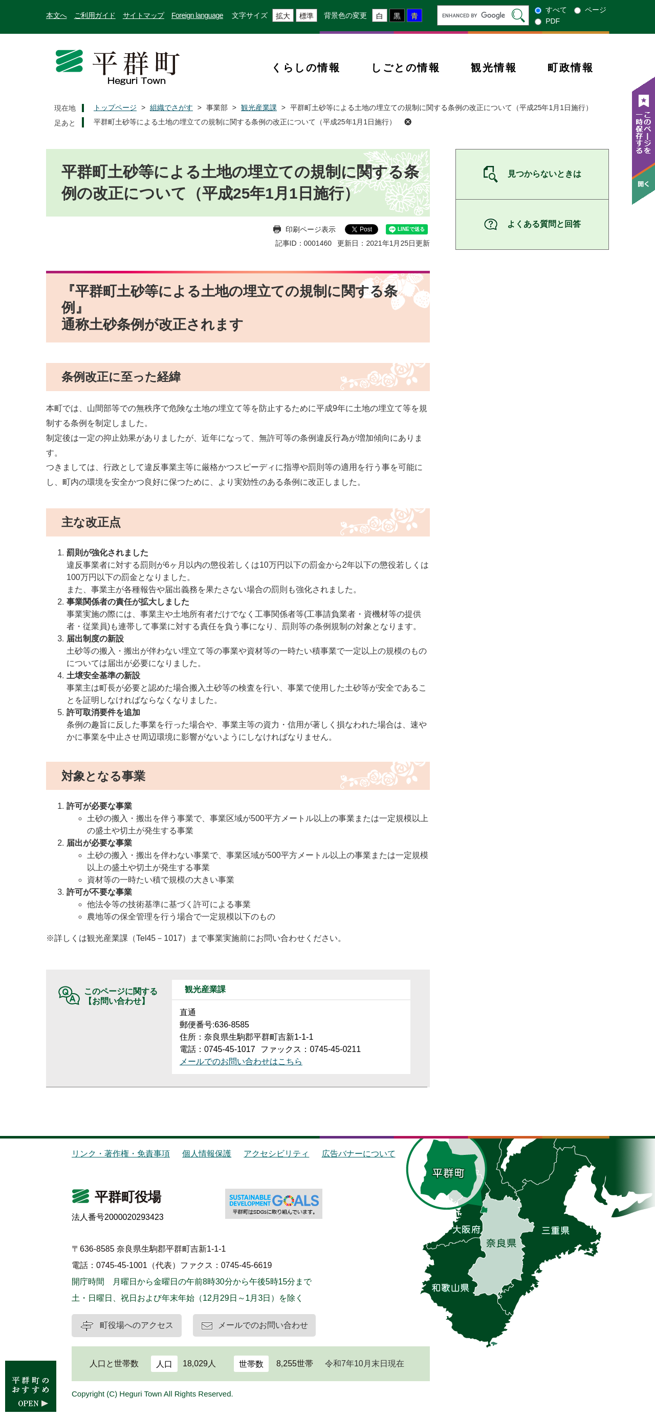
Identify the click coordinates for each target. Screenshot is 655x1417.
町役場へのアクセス (136, 1325)
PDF (552, 21)
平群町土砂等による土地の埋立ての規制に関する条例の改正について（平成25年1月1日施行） (245, 122)
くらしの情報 (305, 67)
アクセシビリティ (276, 1153)
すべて (556, 10)
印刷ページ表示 (311, 229)
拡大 (283, 16)
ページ (595, 10)
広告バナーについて (359, 1153)
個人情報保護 (206, 1153)
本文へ (56, 15)
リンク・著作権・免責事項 (121, 1153)
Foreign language (197, 15)
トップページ (115, 107)
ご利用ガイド (95, 15)
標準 (306, 16)
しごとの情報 (405, 67)
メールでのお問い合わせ (263, 1325)
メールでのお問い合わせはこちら (241, 1061)
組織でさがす (171, 107)
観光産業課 (259, 107)
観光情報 (494, 67)
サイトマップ (143, 15)
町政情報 (571, 67)
